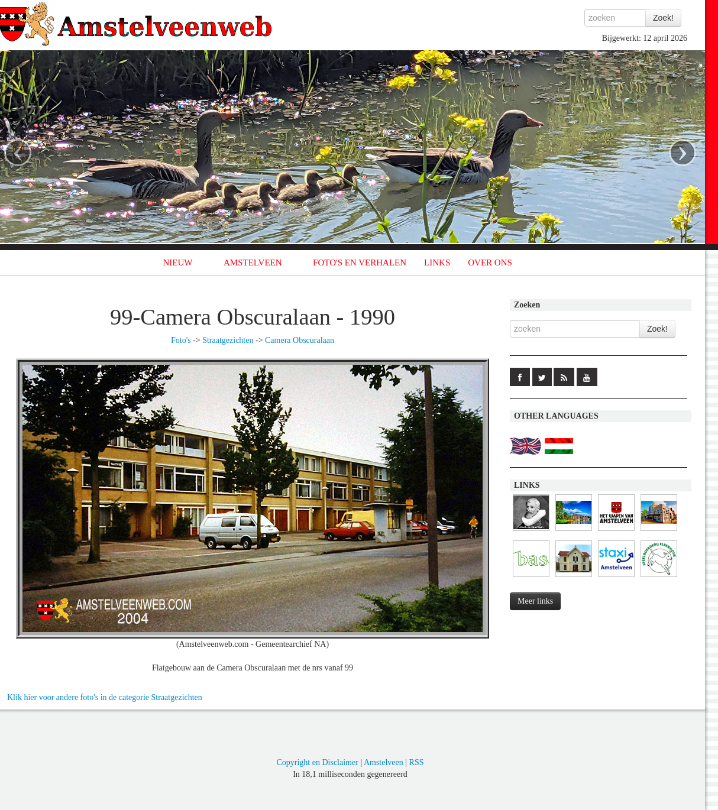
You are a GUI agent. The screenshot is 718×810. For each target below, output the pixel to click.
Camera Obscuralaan (299, 340)
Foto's (181, 340)
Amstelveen (383, 762)
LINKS (437, 262)
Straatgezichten (227, 340)
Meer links (535, 601)
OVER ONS (490, 262)
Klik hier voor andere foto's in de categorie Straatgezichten (104, 697)
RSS (416, 762)
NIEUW (178, 262)
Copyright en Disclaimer (317, 762)
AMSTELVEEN (253, 262)
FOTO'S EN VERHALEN (359, 262)
